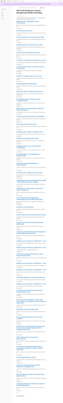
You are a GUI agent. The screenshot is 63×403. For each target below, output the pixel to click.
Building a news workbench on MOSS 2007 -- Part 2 (31, 269)
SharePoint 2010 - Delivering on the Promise (29, 172)
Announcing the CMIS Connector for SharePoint (30, 116)
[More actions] (46, 7)
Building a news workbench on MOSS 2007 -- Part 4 (31, 247)
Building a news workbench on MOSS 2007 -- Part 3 (31, 263)
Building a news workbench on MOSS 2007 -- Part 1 (31, 284)
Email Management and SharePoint (26, 83)
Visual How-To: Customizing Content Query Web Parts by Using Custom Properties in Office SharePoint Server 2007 (30, 328)
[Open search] (59, 1)
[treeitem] (6, 11)
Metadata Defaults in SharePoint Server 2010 (29, 45)
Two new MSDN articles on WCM (25, 357)
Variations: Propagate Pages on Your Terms (29, 76)
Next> (17, 392)
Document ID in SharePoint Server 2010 (27, 52)
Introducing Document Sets (24, 30)
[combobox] (6, 9)
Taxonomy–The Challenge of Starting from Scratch (31, 60)
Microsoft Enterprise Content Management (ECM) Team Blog (27, 7)
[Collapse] (11, 7)
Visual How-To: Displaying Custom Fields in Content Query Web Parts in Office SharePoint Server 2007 (29, 348)
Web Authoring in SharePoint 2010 (26, 124)
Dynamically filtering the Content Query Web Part (30, 277)
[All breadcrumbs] (17, 7)
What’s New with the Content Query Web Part (29, 91)
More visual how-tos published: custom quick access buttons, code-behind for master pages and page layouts (31, 301)
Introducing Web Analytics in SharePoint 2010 (29, 132)
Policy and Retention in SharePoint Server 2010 (30, 37)
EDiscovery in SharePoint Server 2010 (27, 138)
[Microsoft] (1, 1)
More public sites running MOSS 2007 (27, 309)
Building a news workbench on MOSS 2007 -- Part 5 (31, 241)
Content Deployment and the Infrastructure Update (31, 214)
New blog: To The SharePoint (24, 207)
